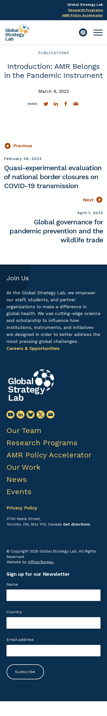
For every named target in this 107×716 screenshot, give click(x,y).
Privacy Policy (21, 507)
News (16, 479)
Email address (20, 639)
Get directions (76, 524)
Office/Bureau (40, 562)
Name (12, 584)
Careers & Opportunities (33, 348)
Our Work (23, 467)
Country (14, 611)
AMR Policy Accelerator (82, 15)
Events (19, 491)
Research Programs (85, 10)
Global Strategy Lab (85, 4)
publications (53, 53)
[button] (98, 32)
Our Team (24, 430)
